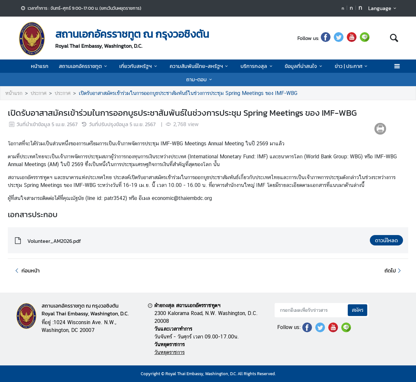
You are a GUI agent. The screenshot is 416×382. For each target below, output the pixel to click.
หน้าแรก (39, 66)
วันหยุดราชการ (169, 352)
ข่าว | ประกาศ (352, 66)
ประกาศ (38, 93)
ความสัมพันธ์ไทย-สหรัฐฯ (200, 66)
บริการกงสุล (257, 66)
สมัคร (357, 310)
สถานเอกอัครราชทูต (84, 66)
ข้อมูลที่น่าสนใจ (304, 66)
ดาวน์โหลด (386, 240)
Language (383, 8)
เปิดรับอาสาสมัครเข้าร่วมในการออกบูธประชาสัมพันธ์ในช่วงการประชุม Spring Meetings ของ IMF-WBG (188, 93)
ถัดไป (393, 270)
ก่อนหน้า (26, 270)
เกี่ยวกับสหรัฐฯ (139, 66)
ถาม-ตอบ (200, 79)
